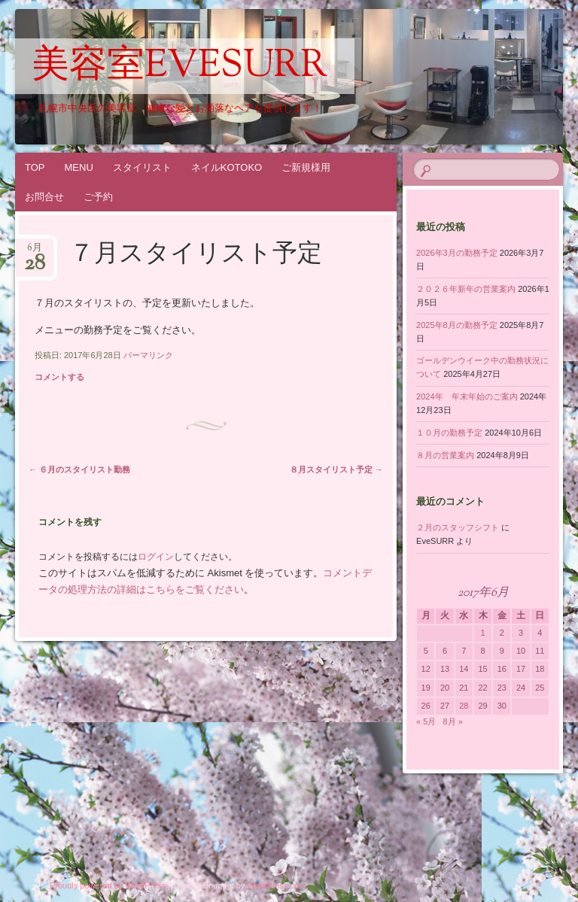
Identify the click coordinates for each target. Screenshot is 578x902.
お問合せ (44, 196)
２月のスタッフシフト (457, 527)
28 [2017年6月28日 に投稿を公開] (463, 705)
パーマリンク (148, 355)
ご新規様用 (305, 167)
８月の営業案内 (445, 455)
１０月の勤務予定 (449, 432)
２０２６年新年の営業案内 (466, 288)
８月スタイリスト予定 (336, 469)
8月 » (453, 721)
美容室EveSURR (180, 67)
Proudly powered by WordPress (108, 885)
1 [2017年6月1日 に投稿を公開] (482, 632)
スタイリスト (142, 167)
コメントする (59, 376)
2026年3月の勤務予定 (456, 252)
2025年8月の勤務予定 (456, 325)
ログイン (156, 556)
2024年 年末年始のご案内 (466, 396)
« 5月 (426, 721)
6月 (34, 252)
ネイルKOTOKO (226, 167)
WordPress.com (276, 885)
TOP (35, 167)
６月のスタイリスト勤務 (79, 469)
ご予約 (98, 196)
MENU (79, 167)
